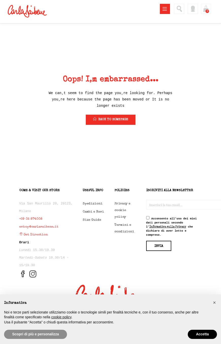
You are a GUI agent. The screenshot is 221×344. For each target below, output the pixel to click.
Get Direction (33, 234)
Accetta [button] (202, 334)
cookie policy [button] (61, 317)
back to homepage (110, 119)
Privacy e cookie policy (122, 210)
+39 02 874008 (30, 219)
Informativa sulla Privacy (167, 227)
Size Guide (92, 220)
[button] (214, 302)
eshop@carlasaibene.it (38, 227)
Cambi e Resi (93, 212)
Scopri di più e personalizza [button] (35, 334)
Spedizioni (93, 203)
